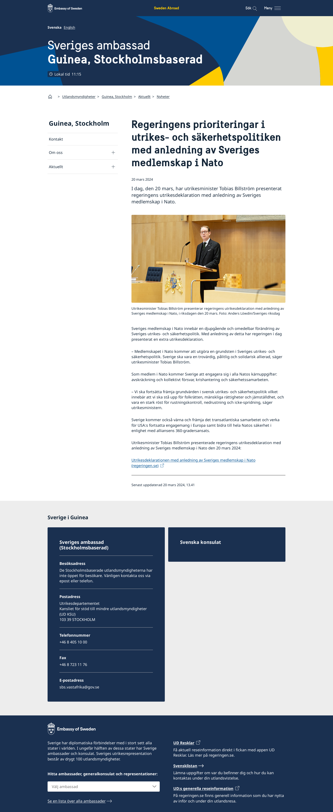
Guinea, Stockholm (117, 96)
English (69, 27)
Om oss (56, 152)
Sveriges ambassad (125, 52)
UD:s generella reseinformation (203, 788)
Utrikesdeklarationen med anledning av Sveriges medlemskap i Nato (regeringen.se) (193, 463)
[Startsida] (52, 96)
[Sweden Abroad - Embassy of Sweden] (69, 8)
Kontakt (56, 139)
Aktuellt (144, 96)
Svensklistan (185, 765)
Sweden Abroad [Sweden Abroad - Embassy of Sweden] (166, 8)
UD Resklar (183, 742)
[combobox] (104, 786)
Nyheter (163, 96)
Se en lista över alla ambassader (77, 800)
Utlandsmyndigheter (79, 96)
